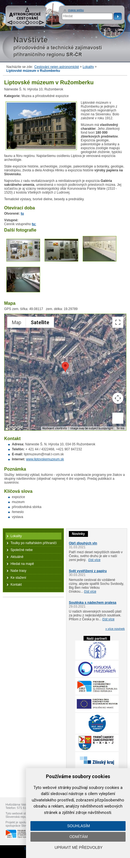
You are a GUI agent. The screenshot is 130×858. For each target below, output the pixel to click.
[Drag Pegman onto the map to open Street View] (117, 418)
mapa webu (76, 10)
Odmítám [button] (78, 836)
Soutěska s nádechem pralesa (92, 603)
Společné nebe (22, 550)
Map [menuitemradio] (16, 322)
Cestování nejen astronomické (56, 67)
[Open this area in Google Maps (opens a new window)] (15, 426)
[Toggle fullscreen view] (117, 322)
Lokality (88, 67)
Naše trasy (18, 571)
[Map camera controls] (117, 398)
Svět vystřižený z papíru (88, 571)
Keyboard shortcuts (54, 428)
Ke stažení (18, 578)
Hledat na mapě (22, 564)
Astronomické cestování (26, 16)
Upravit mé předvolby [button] (78, 847)
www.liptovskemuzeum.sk (45, 459)
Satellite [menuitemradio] (40, 322)
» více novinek (115, 628)
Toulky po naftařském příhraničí (34, 543)
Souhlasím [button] (78, 826)
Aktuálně (17, 557)
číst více (94, 560)
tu (22, 213)
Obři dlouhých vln (83, 543)
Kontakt (16, 585)
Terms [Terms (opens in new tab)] (120, 428)
